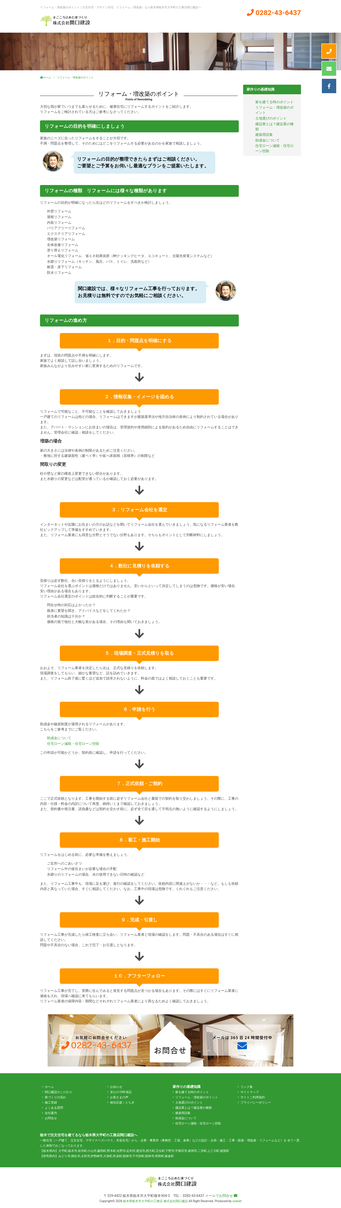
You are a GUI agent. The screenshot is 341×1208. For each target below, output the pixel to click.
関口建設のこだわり (156, 23)
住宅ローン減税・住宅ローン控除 (73, 744)
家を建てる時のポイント (274, 102)
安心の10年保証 (121, 1092)
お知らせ (116, 1087)
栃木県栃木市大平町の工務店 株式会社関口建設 (155, 1201)
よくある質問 (285, 23)
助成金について (59, 738)
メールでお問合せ (221, 1196)
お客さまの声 (119, 1097)
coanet (237, 1201)
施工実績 (229, 23)
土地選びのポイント (271, 118)
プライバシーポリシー (256, 1102)
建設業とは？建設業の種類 (193, 1108)
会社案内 (255, 23)
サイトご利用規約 (253, 1097)
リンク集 (247, 1087)
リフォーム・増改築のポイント (196, 1097)
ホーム (124, 23)
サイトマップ (250, 1092)
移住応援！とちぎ (122, 1102)
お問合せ (51, 1118)
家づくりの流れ (198, 23)
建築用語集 (264, 135)
